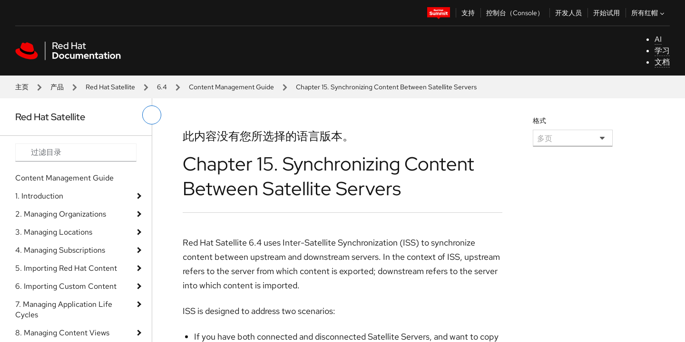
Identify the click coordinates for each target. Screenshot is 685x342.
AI (658, 39)
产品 (57, 87)
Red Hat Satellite (110, 87)
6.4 (162, 87)
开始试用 (606, 13)
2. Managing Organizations (60, 214)
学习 (662, 51)
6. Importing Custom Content (66, 286)
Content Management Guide (231, 87)
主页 (22, 87)
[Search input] (76, 152)
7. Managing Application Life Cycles (63, 309)
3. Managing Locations (53, 232)
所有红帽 (648, 13)
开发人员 (568, 13)
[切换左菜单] (151, 114)
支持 (468, 13)
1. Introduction (39, 196)
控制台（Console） (515, 13)
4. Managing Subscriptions (60, 250)
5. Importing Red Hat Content (66, 268)
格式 (539, 120)
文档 (662, 62)
